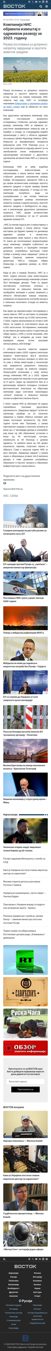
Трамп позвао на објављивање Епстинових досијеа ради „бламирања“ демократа (24, 934)
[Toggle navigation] (46, 6)
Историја (13, 1309)
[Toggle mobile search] (41, 6)
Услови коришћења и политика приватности (37, 1316)
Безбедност (13, 1288)
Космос (37, 1284)
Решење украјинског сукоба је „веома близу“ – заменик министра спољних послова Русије (23, 919)
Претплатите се (25, 1089)
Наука (37, 1288)
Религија (14, 1317)
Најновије (13, 1273)
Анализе (13, 1296)
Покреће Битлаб (37, 1323)
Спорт (37, 1296)
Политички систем (13, 1313)
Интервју (37, 1277)
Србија (14, 495)
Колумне (37, 1281)
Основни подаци (13, 1305)
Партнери (37, 1305)
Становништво (14, 1320)
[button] (46, 6)
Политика (13, 1281)
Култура (37, 1292)
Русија (13, 1277)
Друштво (13, 1292)
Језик (13, 1324)
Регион (37, 1273)
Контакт (37, 1309)
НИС (6, 495)
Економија (25, 20)
